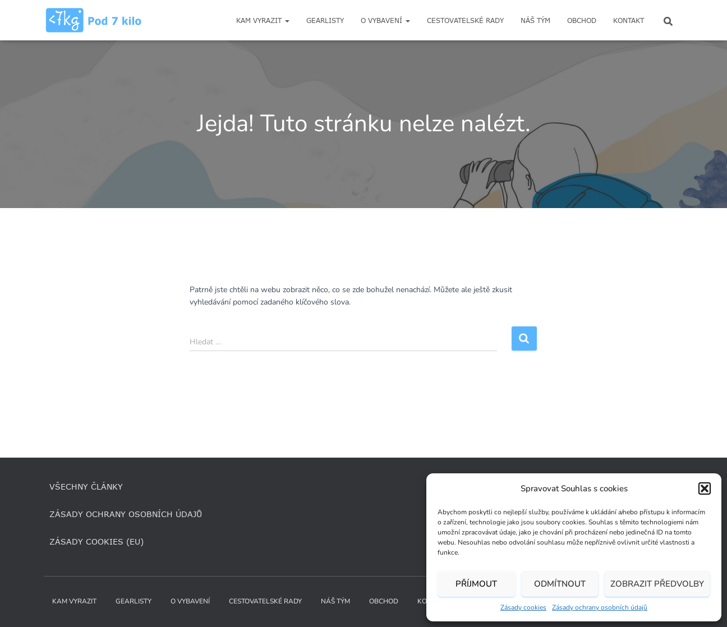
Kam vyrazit (262, 20)
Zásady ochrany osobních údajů (599, 607)
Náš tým (535, 20)
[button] (704, 488)
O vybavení (385, 20)
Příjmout (476, 583)
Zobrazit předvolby (657, 583)
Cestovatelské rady (465, 20)
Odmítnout (560, 583)
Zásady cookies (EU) (96, 541)
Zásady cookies (523, 607)
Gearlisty (325, 20)
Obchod (581, 20)
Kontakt (628, 20)
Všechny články (86, 486)
